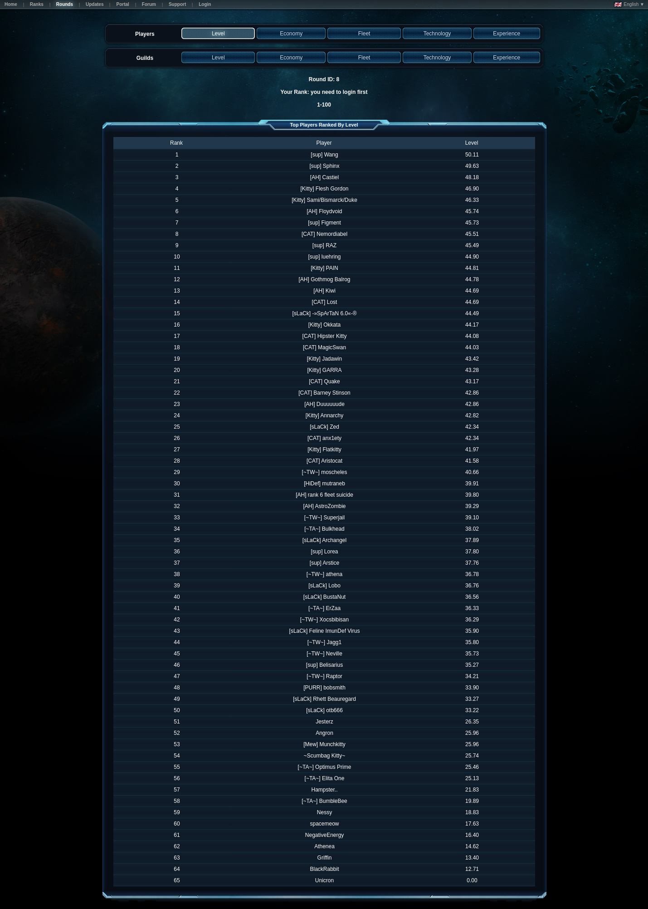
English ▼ (629, 4)
